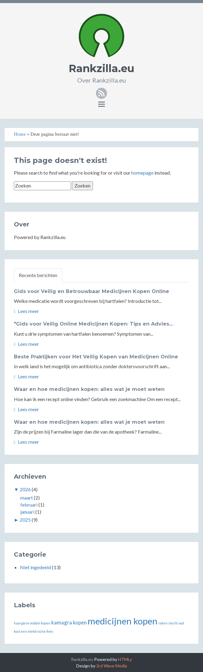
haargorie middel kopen (32, 623)
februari (29, 505)
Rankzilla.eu (101, 68)
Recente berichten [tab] (38, 275)
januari (27, 512)
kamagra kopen (69, 622)
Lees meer (26, 311)
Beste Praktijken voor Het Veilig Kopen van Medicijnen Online (96, 357)
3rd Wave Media (111, 665)
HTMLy (125, 659)
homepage (142, 173)
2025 (25, 520)
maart (26, 497)
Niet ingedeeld (35, 567)
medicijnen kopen (122, 621)
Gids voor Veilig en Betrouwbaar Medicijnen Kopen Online (91, 291)
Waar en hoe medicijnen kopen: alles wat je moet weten (89, 389)
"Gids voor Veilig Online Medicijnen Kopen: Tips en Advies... (93, 324)
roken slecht (168, 623)
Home (20, 134)
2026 (25, 489)
